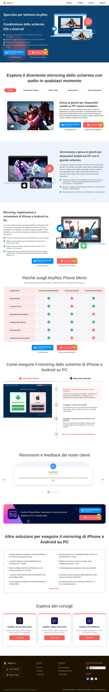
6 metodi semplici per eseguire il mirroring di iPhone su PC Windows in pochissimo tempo (27, 556)
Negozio (69, 2)
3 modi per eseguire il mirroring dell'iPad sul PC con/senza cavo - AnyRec (25, 562)
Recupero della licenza (65, 671)
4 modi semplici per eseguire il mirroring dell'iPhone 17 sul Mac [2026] (27, 583)
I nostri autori (40, 674)
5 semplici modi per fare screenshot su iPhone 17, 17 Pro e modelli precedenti (77, 583)
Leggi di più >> (54, 588)
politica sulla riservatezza (84, 689)
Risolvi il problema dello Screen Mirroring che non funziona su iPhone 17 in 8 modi (26, 569)
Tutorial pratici (62, 674)
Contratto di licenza (99, 689)
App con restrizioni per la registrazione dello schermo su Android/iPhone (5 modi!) (78, 556)
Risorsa (91, 2)
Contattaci (39, 671)
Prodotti (80, 2)
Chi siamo (39, 667)
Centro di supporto (63, 667)
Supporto (103, 2)
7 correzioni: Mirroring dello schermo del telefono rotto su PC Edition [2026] (27, 576)
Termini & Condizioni (68, 689)
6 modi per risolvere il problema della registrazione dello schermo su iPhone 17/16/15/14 (78, 576)
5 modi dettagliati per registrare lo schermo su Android (77, 569)
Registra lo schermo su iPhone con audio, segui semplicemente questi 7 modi (75, 562)
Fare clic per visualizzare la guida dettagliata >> (79, 434)
